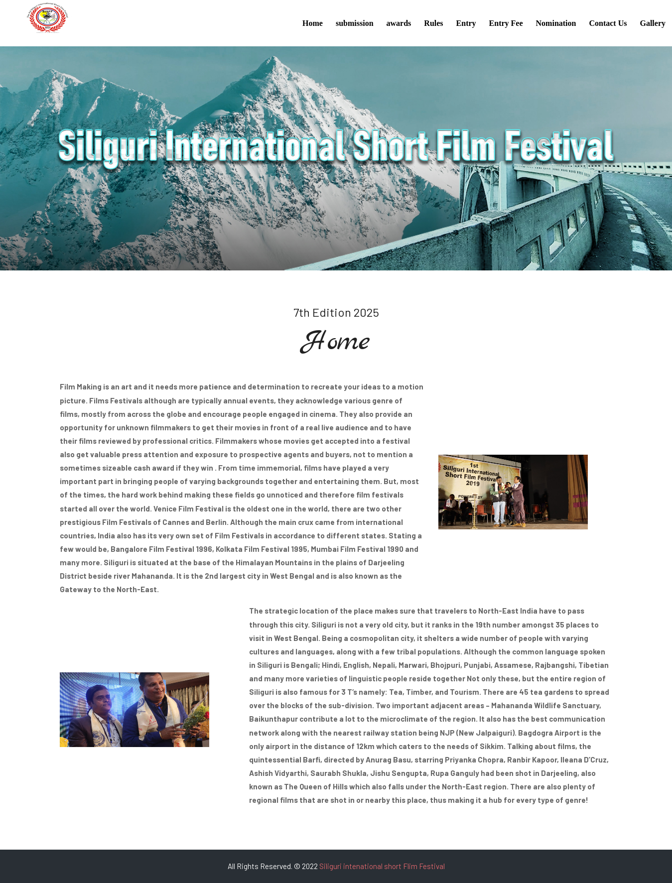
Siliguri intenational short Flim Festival (382, 866)
